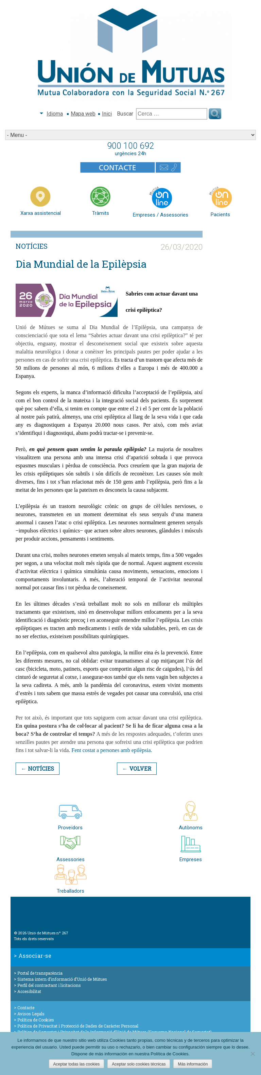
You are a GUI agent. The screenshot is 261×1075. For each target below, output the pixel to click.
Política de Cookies (35, 1019)
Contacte (25, 1007)
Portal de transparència (40, 973)
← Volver (136, 768)
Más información (193, 1064)
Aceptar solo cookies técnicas (139, 1064)
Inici (107, 113)
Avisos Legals (31, 1013)
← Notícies (37, 768)
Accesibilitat (29, 991)
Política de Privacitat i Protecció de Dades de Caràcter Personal (77, 1026)
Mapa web (83, 113)
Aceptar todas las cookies (76, 1064)
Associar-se (35, 955)
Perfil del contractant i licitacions (49, 985)
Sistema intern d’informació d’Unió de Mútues (62, 979)
